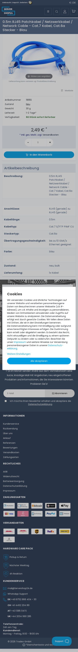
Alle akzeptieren (39, 360)
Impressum (20, 341)
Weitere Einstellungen (18, 353)
